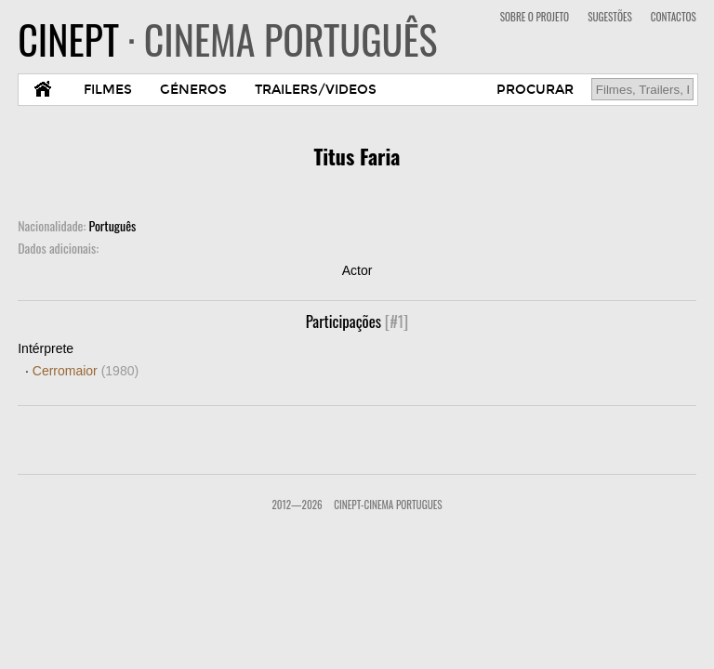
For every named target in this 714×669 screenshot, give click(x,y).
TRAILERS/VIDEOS (316, 90)
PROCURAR (535, 90)
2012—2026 (296, 504)
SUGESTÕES (610, 16)
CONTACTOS (673, 16)
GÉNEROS (193, 90)
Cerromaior (86, 370)
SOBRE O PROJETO (534, 16)
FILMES (108, 90)
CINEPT (227, 39)
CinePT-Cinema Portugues (388, 504)
